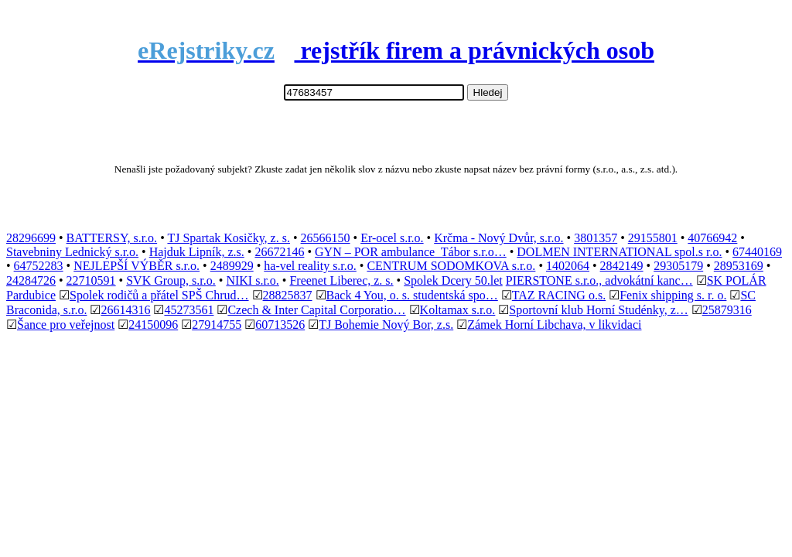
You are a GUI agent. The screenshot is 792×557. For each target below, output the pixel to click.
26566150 (325, 237)
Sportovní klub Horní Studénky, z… (598, 309)
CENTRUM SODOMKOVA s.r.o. (451, 265)
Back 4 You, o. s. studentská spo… (412, 295)
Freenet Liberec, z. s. (341, 280)
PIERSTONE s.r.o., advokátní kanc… (599, 280)
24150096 (153, 324)
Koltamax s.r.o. (458, 309)
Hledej (488, 92)
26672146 (279, 251)
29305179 (678, 265)
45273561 (188, 309)
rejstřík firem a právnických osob (396, 50)
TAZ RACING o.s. (559, 295)
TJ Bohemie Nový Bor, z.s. (386, 324)
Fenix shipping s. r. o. (673, 295)
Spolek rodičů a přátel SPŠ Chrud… (159, 295)
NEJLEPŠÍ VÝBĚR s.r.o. (136, 265)
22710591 (91, 280)
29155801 (653, 237)
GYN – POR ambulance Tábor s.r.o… (411, 251)
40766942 (712, 237)
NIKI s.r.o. (252, 280)
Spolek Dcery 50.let (453, 280)
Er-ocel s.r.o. (391, 237)
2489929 (232, 265)
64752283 (38, 265)
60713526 (280, 324)
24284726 (31, 280)
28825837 (287, 295)
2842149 (622, 265)
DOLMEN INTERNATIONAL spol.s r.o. (619, 251)
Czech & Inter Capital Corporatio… (316, 309)
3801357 (595, 237)
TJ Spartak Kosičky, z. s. (228, 237)
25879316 (727, 309)
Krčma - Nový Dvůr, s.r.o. (498, 237)
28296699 (31, 237)
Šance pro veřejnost (65, 324)
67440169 (757, 251)
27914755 (216, 324)
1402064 (567, 265)
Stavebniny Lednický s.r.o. (72, 251)
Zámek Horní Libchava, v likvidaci (554, 324)
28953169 (738, 265)
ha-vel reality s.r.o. (310, 265)
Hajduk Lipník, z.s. (196, 251)
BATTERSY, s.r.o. (112, 237)
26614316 (125, 309)
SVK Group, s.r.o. (171, 280)
